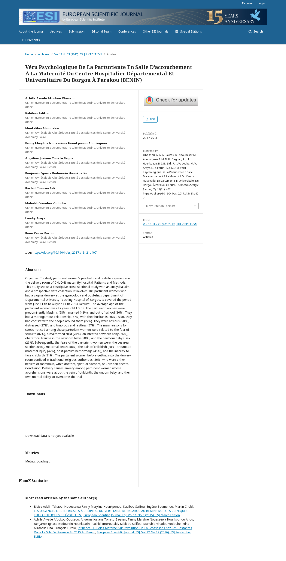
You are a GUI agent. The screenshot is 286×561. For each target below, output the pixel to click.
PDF (152, 119)
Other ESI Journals (155, 31)
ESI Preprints (31, 40)
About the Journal (31, 31)
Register (247, 3)
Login (261, 3)
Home (29, 54)
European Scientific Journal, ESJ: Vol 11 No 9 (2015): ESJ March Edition (131, 515)
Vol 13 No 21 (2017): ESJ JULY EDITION (78, 54)
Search (258, 31)
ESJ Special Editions (188, 31)
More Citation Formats (160, 206)
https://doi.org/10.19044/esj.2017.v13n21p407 (65, 252)
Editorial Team (101, 31)
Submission (77, 31)
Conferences (127, 31)
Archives (56, 31)
